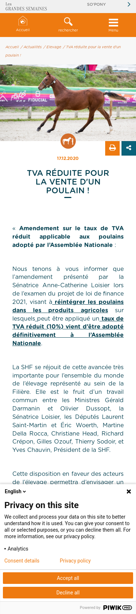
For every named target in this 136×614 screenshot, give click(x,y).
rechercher (68, 24)
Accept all (68, 578)
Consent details (22, 561)
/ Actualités (31, 47)
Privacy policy (75, 561)
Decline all (68, 593)
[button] (68, 25)
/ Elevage (52, 47)
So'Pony (96, 5)
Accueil (23, 24)
